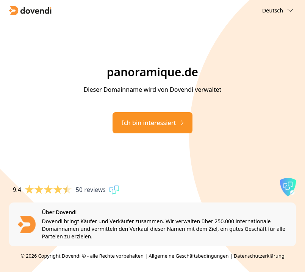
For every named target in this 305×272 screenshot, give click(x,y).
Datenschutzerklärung (259, 255)
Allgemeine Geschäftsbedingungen (189, 255)
